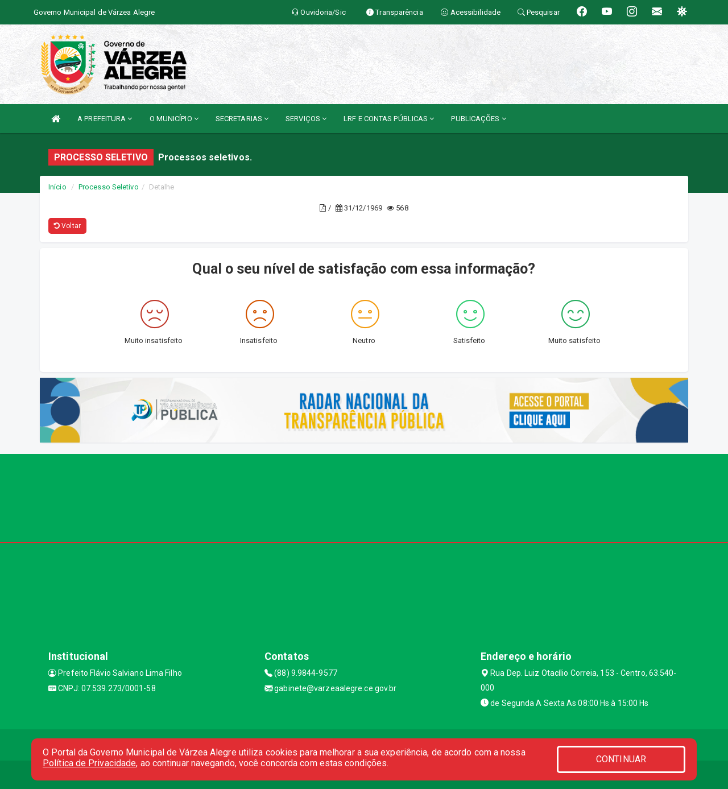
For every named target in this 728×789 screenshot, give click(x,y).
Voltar (67, 226)
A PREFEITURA (104, 118)
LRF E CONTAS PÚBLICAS (389, 118)
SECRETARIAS (242, 118)
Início (57, 187)
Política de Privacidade (89, 763)
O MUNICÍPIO (174, 118)
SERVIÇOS (306, 118)
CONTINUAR (621, 759)
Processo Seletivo (108, 187)
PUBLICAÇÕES (478, 118)
